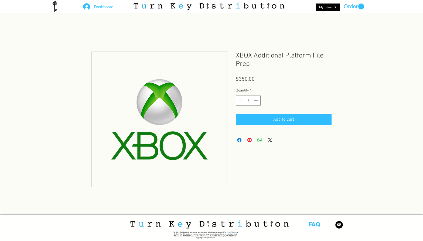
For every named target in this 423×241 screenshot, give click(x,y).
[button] (354, 7)
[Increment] (256, 100)
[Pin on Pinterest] (249, 140)
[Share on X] (270, 140)
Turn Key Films (229, 232)
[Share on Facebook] (239, 140)
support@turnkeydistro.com (205, 238)
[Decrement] (240, 100)
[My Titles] (328, 7)
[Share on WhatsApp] (260, 140)
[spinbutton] (248, 100)
